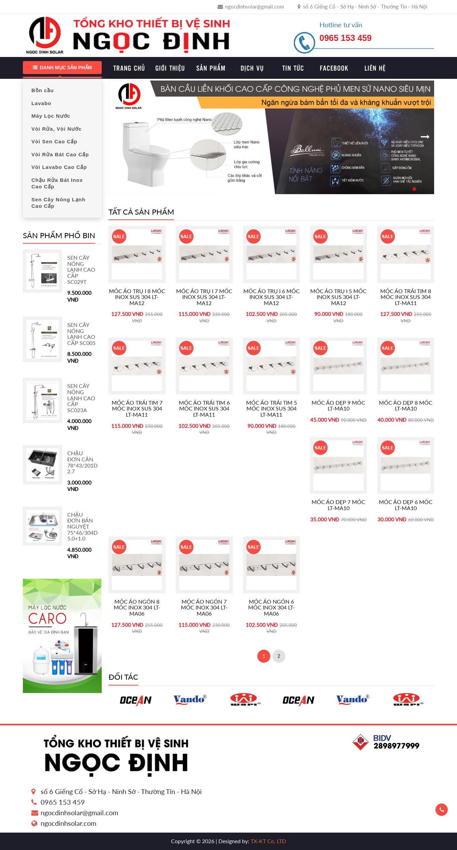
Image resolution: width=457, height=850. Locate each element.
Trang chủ (129, 68)
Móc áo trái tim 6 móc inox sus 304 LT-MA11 (204, 408)
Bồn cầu (42, 90)
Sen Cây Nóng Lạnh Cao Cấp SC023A (81, 398)
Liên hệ (375, 68)
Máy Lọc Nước (50, 116)
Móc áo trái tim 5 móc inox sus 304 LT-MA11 (271, 408)
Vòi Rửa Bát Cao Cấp (60, 154)
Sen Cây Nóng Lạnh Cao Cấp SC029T (81, 269)
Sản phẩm (211, 68)
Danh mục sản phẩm (62, 67)
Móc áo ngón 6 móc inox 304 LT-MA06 (271, 607)
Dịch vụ (252, 68)
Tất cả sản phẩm (141, 211)
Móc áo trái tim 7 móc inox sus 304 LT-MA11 (137, 408)
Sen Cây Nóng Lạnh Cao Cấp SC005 (81, 333)
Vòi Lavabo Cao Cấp (59, 167)
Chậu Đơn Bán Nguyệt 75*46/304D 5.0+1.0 (82, 526)
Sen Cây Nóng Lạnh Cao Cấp (58, 203)
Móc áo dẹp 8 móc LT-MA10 (405, 405)
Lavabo (41, 103)
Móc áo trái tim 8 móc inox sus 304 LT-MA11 (405, 297)
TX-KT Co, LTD (267, 841)
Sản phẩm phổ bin (59, 235)
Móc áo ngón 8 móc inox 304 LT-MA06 (137, 607)
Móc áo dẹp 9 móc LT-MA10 (338, 405)
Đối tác (123, 676)
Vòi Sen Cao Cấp (54, 141)
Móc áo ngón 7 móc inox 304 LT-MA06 (204, 607)
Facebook (334, 68)
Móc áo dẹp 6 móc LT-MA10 (405, 505)
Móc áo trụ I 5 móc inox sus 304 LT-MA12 (338, 297)
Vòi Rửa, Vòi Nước (56, 129)
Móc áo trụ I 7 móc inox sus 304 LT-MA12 (204, 297)
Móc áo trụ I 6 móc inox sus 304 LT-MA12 (271, 297)
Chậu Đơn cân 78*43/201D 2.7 (82, 462)
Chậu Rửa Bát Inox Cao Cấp (57, 183)
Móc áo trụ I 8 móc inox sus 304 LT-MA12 (137, 297)
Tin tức (293, 68)
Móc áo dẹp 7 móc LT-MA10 (338, 505)
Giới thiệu (170, 68)
